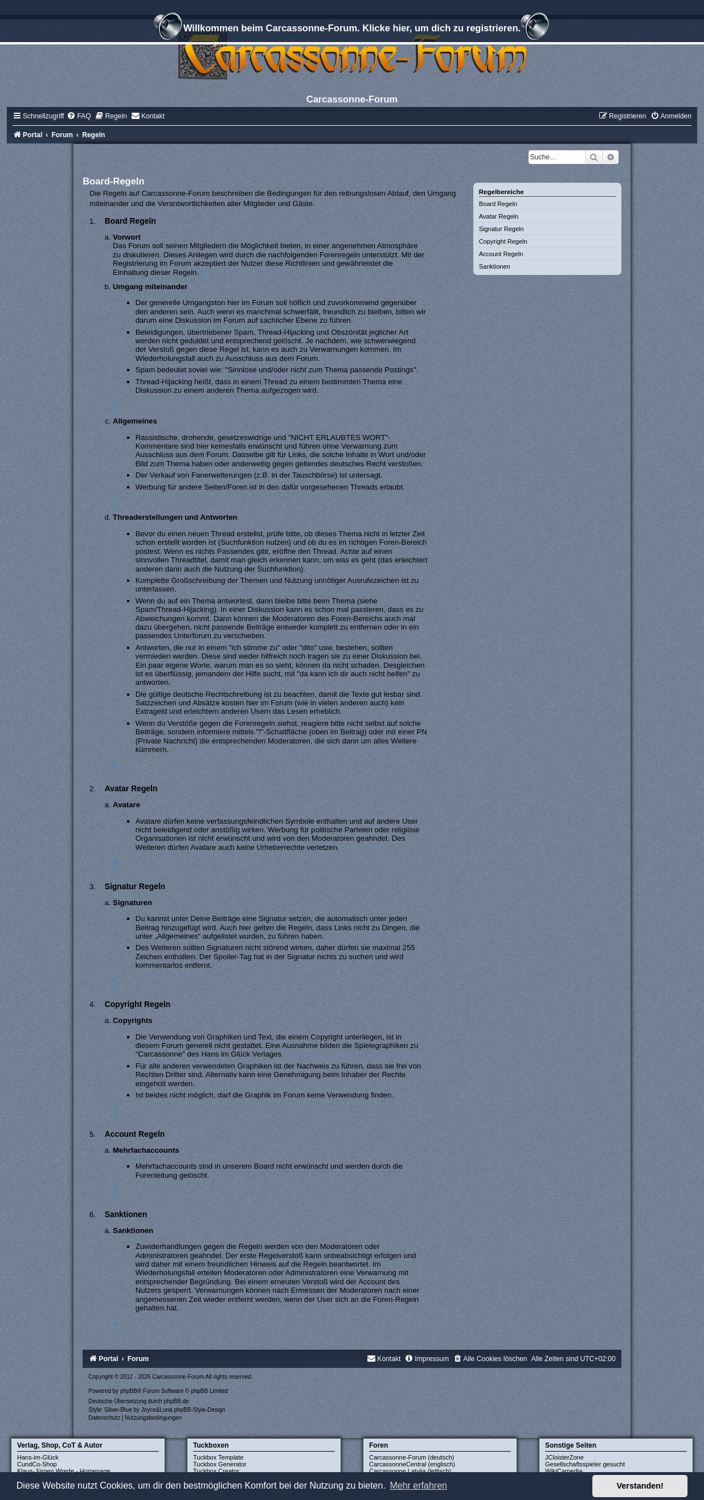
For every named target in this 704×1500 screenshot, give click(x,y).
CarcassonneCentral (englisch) (412, 1464)
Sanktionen (494, 266)
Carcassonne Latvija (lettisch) (410, 1471)
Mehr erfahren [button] (418, 1485)
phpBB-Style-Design (199, 1410)
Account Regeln (501, 253)
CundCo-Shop (37, 1464)
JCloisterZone (564, 1457)
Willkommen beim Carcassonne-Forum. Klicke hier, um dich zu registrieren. (352, 29)
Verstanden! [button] (640, 1485)
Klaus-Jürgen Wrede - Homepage (63, 1471)
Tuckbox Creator (216, 1471)
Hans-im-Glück (38, 1457)
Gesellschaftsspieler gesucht (585, 1464)
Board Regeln (498, 203)
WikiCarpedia (563, 1471)
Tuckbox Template (218, 1457)
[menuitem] (79, 116)
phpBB (128, 1391)
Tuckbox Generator (220, 1464)
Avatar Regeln (499, 216)
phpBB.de (176, 1401)
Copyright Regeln (503, 241)
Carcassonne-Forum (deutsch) (411, 1457)
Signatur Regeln (501, 228)
